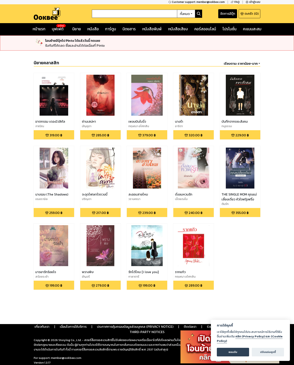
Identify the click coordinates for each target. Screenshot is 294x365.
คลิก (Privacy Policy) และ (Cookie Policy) (250, 338)
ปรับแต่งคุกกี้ (268, 352)
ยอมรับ (232, 352)
